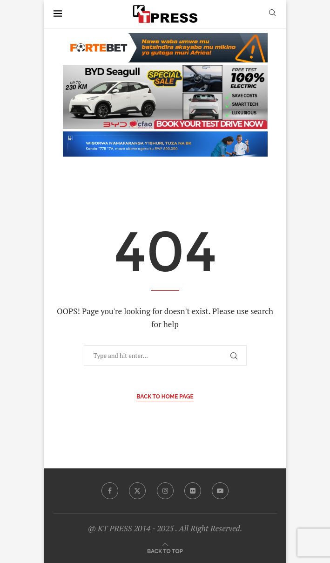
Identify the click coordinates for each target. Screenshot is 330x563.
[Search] (272, 13)
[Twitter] (137, 490)
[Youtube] (220, 490)
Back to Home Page (165, 396)
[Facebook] (109, 490)
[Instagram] (165, 490)
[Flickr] (192, 490)
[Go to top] (165, 550)
